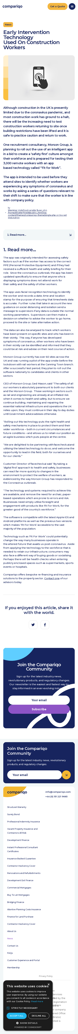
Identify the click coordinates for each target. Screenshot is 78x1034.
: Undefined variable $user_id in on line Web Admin (37, 214)
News (10, 938)
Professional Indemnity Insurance (23, 821)
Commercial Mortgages (19, 887)
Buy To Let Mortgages (18, 895)
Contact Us (12, 946)
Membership (13, 967)
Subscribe (39, 709)
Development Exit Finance (20, 880)
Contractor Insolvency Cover (21, 866)
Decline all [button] (39, 1016)
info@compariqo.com (58, 792)
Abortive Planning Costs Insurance (24, 909)
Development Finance (18, 840)
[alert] (28, 1005)
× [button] (48, 984)
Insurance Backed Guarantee (21, 858)
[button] (8, 1008)
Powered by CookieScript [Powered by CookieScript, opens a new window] (27, 1027)
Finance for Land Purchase (20, 916)
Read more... (40, 234)
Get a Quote (57, 6)
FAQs (10, 953)
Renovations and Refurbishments (23, 873)
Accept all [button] (17, 1016)
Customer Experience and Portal (23, 960)
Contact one (52, 578)
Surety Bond (13, 814)
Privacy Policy (46, 976)
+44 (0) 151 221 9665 (56, 796)
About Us (11, 931)
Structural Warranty (16, 807)
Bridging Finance (15, 902)
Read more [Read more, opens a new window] (37, 1001)
